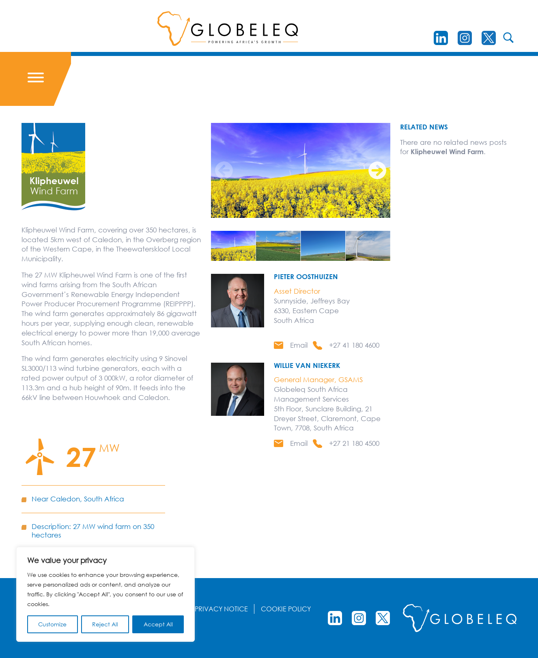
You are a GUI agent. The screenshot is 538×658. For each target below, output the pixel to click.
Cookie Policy (286, 609)
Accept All (158, 624)
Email (299, 345)
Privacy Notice (221, 609)
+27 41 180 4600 (354, 345)
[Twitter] (489, 38)
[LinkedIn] (441, 38)
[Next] (377, 170)
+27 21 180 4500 (354, 443)
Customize (52, 624)
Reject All (105, 624)
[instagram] (465, 38)
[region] (105, 594)
